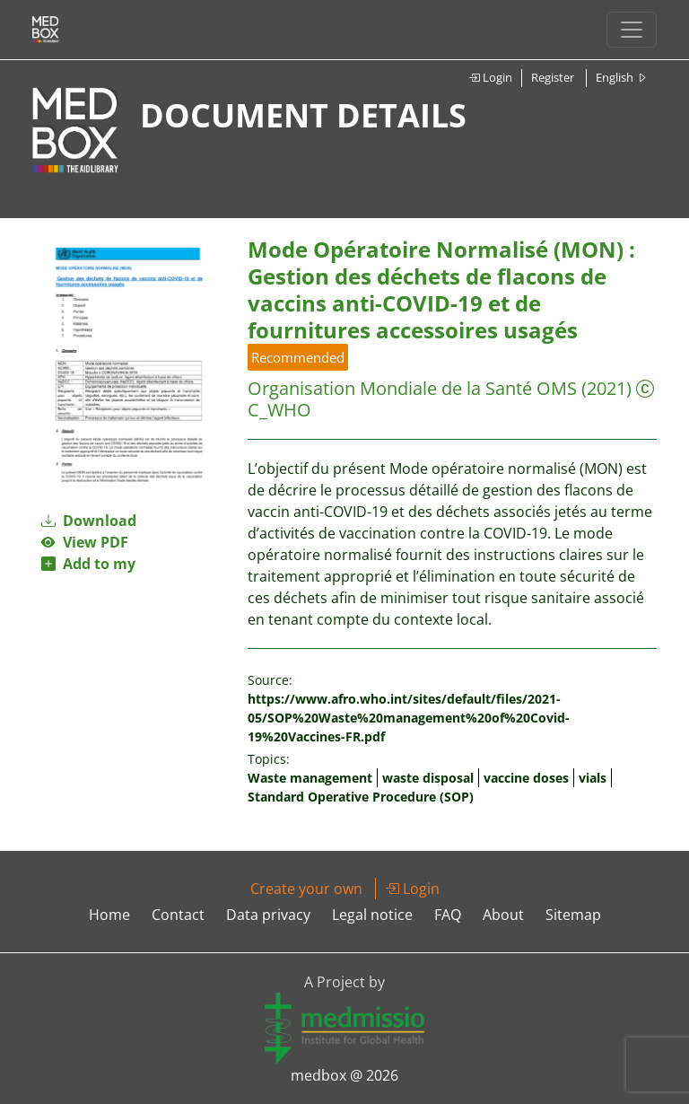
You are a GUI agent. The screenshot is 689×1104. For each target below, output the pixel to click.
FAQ (447, 914)
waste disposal (428, 777)
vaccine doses (526, 777)
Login (490, 77)
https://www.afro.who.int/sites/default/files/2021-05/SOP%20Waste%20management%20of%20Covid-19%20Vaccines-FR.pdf (409, 717)
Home (109, 914)
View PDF (84, 542)
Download (88, 520)
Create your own (306, 888)
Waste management (310, 777)
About (503, 914)
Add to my (88, 564)
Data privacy (268, 914)
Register (552, 77)
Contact (178, 914)
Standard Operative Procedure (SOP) (361, 796)
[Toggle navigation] (631, 30)
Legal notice (372, 914)
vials (592, 777)
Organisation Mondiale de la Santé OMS (412, 388)
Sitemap (573, 914)
